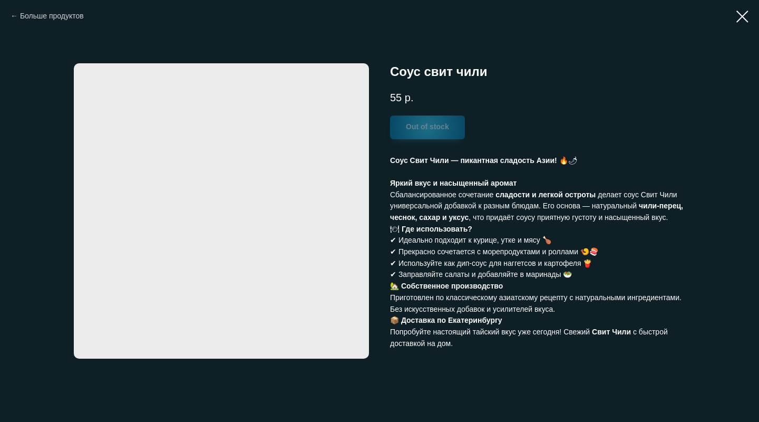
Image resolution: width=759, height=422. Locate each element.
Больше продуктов (52, 16)
